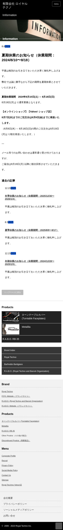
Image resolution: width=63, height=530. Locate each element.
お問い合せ (9, 515)
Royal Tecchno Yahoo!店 (12, 485)
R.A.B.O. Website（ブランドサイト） (17, 406)
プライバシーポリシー (15, 504)
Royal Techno (10, 357)
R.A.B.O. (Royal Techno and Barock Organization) (26, 371)
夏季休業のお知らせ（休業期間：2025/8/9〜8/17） (32, 230)
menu (56, 4)
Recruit (5, 461)
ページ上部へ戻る (58, 526)
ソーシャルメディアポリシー (18, 510)
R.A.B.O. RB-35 (11, 339)
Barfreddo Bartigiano (13, 364)
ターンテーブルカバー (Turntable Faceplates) (33, 316)
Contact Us (6, 475)
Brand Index (9, 350)
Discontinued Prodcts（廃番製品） (16, 440)
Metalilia (26, 327)
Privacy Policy (7, 465)
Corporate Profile (9, 456)
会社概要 (8, 498)
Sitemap (5, 480)
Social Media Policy (10, 470)
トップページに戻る (12, 292)
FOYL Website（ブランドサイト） (16, 396)
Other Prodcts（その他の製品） (15, 436)
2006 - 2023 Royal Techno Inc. (18, 526)
